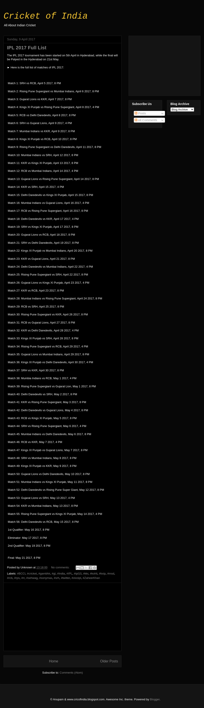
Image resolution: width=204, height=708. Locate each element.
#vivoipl (76, 578)
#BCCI (21, 573)
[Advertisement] (62, 617)
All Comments (146, 120)
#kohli (93, 573)
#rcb (10, 578)
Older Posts (109, 661)
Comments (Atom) (71, 672)
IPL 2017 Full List (26, 47)
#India (61, 573)
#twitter (65, 578)
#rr (23, 578)
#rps (17, 578)
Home (53, 661)
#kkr (85, 573)
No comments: (60, 567)
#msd (110, 573)
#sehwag (32, 578)
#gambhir (44, 573)
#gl (53, 573)
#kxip (102, 573)
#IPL (69, 573)
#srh (56, 578)
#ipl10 (78, 573)
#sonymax (45, 578)
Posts (140, 113)
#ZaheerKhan (91, 578)
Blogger (154, 699)
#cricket (32, 573)
